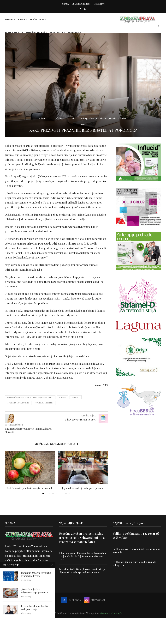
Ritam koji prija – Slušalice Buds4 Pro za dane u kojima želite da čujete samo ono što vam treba (83, 556)
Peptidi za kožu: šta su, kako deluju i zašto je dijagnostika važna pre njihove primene (82, 571)
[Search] (159, 26)
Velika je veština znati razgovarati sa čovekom (136, 536)
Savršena (73, 32)
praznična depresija (44, 403)
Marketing (99, 4)
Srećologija (37, 19)
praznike (101, 181)
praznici (75, 397)
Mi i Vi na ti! (56, 32)
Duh (72, 118)
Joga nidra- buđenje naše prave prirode (82, 488)
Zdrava (9, 19)
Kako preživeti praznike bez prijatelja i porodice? (30, 397)
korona (62, 397)
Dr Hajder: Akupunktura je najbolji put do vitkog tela (134, 563)
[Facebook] (80, 8)
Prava (21, 19)
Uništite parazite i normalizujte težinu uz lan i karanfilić (136, 550)
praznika (75, 293)
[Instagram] (85, 8)
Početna (43, 118)
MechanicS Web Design (111, 613)
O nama (65, 4)
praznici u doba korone (18, 403)
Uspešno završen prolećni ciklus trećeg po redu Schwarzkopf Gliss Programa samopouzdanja (82, 538)
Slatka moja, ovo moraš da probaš (25, 32)
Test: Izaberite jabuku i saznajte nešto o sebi (29, 488)
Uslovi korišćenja (81, 4)
